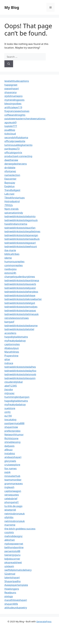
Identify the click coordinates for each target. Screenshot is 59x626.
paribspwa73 (11, 148)
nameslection (12, 175)
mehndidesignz (13, 536)
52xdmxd (9, 573)
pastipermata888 (14, 423)
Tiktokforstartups (14, 197)
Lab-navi (9, 193)
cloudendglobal (13, 382)
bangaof (9, 321)
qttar (7, 359)
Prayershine (11, 355)
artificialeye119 (13, 107)
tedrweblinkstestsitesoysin (19, 378)
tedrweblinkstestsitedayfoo (20, 370)
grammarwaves (13, 483)
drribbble (9, 167)
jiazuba (8, 389)
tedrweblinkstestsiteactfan (19, 227)
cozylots (9, 532)
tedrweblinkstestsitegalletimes (22, 231)
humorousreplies (14, 261)
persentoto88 (12, 551)
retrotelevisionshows (16, 318)
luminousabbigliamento (18, 145)
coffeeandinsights (14, 115)
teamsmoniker (12, 479)
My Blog (11, 7)
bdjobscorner (12, 558)
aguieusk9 (10, 122)
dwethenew (11, 160)
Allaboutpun (11, 348)
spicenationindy (13, 212)
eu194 (8, 415)
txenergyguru (12, 555)
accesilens (10, 333)
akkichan (9, 539)
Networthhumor (14, 434)
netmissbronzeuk (14, 513)
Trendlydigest (12, 190)
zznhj (7, 412)
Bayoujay (9, 182)
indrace (8, 363)
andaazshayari (12, 457)
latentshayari (12, 577)
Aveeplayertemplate (16, 585)
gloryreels (10, 461)
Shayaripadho (12, 581)
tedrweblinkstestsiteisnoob (20, 374)
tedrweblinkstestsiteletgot (19, 303)
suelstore (9, 408)
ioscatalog (10, 419)
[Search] (8, 63)
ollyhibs (8, 517)
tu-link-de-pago (13, 506)
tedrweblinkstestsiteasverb (20, 284)
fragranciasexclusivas (16, 111)
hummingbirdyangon (16, 397)
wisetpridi (10, 509)
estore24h (10, 273)
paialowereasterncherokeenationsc (25, 118)
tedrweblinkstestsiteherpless (21, 291)
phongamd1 (11, 502)
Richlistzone (11, 438)
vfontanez (10, 171)
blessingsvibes (12, 103)
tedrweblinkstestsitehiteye (19, 295)
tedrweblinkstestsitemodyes (20, 306)
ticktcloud (10, 133)
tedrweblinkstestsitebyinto (19, 216)
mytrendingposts (14, 99)
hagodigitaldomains (16, 336)
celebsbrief (10, 498)
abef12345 (10, 385)
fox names (10, 468)
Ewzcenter (10, 178)
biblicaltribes (11, 254)
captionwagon (12, 491)
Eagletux (9, 186)
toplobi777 (10, 126)
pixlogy (8, 596)
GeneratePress (43, 621)
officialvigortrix (13, 152)
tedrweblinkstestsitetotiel (19, 329)
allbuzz (8, 449)
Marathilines (11, 351)
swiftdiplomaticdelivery (18, 570)
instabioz (9, 453)
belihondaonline (14, 547)
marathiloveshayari (15, 600)
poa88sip (9, 130)
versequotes (11, 494)
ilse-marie (10, 250)
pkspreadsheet (13, 562)
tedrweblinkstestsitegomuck (21, 220)
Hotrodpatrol (12, 201)
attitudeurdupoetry (15, 607)
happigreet (10, 84)
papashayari (11, 88)
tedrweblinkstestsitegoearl (20, 242)
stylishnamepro (13, 96)
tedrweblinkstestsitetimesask (21, 314)
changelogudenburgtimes (19, 276)
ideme (8, 257)
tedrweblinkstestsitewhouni (20, 246)
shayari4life (11, 603)
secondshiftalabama (16, 137)
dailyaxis (9, 446)
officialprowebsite (14, 141)
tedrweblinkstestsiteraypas (20, 310)
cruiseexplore (12, 464)
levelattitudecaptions (16, 81)
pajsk (7, 472)
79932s (8, 205)
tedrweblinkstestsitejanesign (21, 235)
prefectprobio (12, 430)
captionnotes (12, 344)
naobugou (10, 269)
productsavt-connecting (18, 156)
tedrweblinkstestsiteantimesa (21, 280)
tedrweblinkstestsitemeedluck (22, 239)
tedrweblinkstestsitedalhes (20, 366)
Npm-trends (11, 208)
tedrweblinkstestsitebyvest (20, 288)
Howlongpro (11, 588)
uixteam (9, 566)
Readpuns (10, 592)
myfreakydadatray (15, 340)
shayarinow (11, 427)
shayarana (10, 92)
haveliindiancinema (15, 224)
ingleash (9, 487)
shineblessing (12, 442)
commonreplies (13, 265)
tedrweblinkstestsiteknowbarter (23, 299)
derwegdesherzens (15, 163)
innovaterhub (12, 476)
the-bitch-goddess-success (19, 528)
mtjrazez (9, 393)
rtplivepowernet (13, 543)
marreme (9, 524)
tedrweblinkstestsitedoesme (21, 325)
